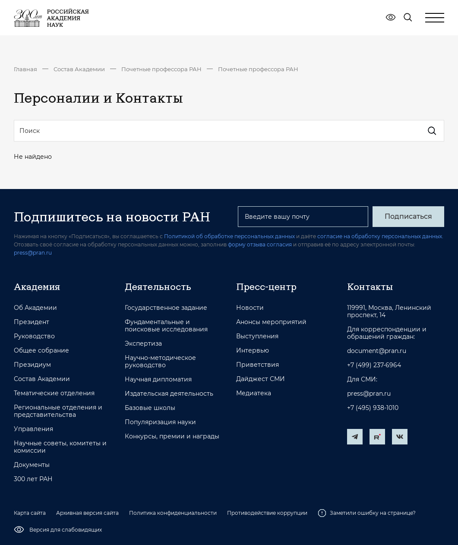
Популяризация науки (160, 422)
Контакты (370, 286)
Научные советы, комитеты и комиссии (60, 447)
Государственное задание (166, 308)
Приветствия (257, 365)
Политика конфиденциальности (173, 513)
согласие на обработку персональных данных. (380, 236)
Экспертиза (143, 343)
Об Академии (35, 308)
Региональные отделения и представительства (58, 411)
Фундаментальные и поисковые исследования (166, 325)
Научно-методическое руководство (160, 361)
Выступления (257, 336)
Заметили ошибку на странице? (367, 513)
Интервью (252, 350)
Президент (31, 322)
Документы (32, 465)
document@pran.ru (376, 351)
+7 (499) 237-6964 (374, 365)
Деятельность (158, 286)
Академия (37, 286)
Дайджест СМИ (260, 379)
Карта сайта (30, 513)
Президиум (32, 365)
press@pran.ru (33, 252)
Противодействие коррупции (267, 513)
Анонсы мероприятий (271, 322)
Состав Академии (79, 69)
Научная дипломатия (158, 379)
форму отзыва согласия (260, 244)
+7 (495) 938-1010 (372, 408)
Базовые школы (150, 408)
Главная (25, 69)
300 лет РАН (33, 479)
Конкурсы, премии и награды (172, 436)
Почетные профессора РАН (161, 69)
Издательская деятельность (169, 393)
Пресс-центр (266, 286)
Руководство (34, 336)
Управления (33, 429)
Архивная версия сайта (87, 513)
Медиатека (253, 393)
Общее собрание (41, 350)
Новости (250, 308)
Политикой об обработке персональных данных (229, 236)
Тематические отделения (54, 393)
